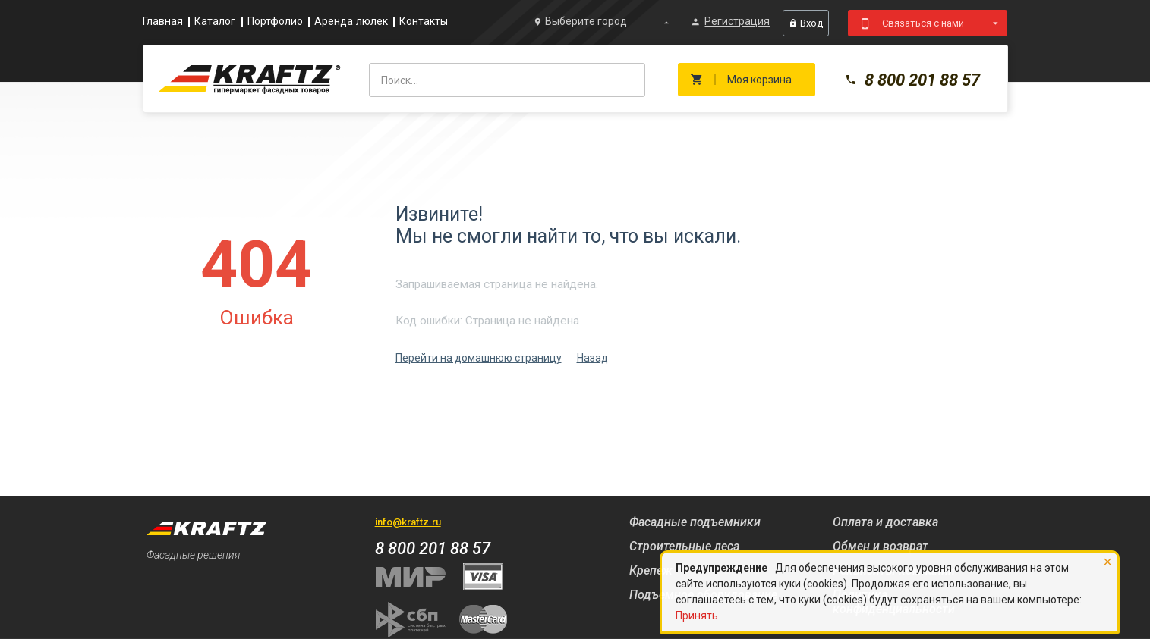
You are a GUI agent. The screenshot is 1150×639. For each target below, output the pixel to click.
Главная (163, 21)
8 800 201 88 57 (912, 79)
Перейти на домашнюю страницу (478, 358)
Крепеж (651, 570)
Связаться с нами (923, 23)
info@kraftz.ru (408, 522)
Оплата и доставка (885, 522)
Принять (697, 615)
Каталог (215, 21)
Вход (806, 23)
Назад (592, 358)
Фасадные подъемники (695, 522)
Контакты (424, 21)
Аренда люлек (351, 21)
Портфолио (275, 21)
